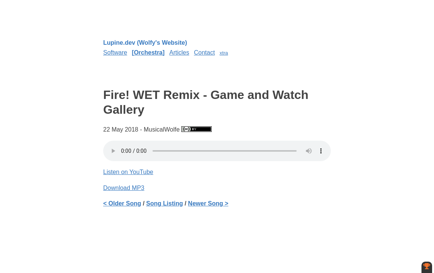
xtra (224, 53)
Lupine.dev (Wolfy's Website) (145, 42)
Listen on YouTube (128, 172)
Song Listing (164, 203)
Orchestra (148, 52)
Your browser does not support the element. (217, 151)
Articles (179, 52)
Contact (204, 52)
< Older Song (122, 203)
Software (115, 52)
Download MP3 (124, 188)
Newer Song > (208, 203)
